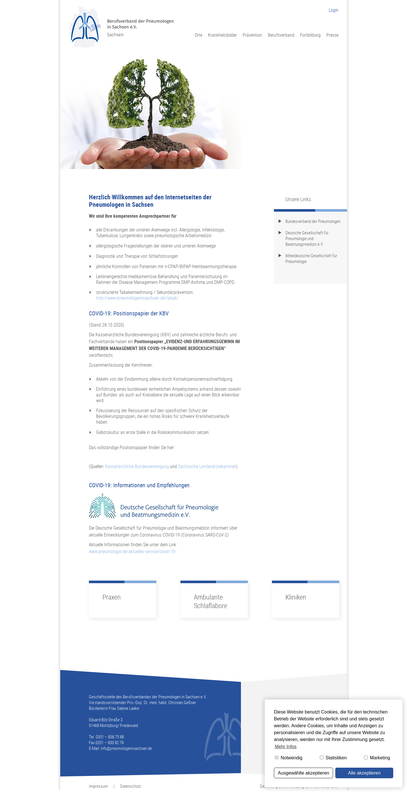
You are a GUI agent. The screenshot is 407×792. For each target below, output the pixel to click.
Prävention (252, 35)
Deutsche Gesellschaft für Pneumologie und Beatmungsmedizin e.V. (307, 238)
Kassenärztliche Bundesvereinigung (137, 466)
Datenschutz (130, 786)
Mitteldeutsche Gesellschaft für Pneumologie (311, 258)
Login (333, 10)
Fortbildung (310, 35)
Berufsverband (281, 35)
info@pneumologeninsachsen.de (126, 748)
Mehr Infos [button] (286, 746)
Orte (198, 35)
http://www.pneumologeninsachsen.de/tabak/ (137, 298)
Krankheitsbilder (222, 35)
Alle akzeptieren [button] (364, 773)
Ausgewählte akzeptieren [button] (303, 773)
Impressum (98, 786)
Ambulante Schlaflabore (210, 601)
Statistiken (333, 757)
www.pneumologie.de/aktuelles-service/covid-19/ (132, 551)
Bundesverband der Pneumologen (312, 221)
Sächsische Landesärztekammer (207, 466)
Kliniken (295, 597)
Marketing (377, 757)
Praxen (111, 597)
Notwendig (288, 757)
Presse (332, 35)
